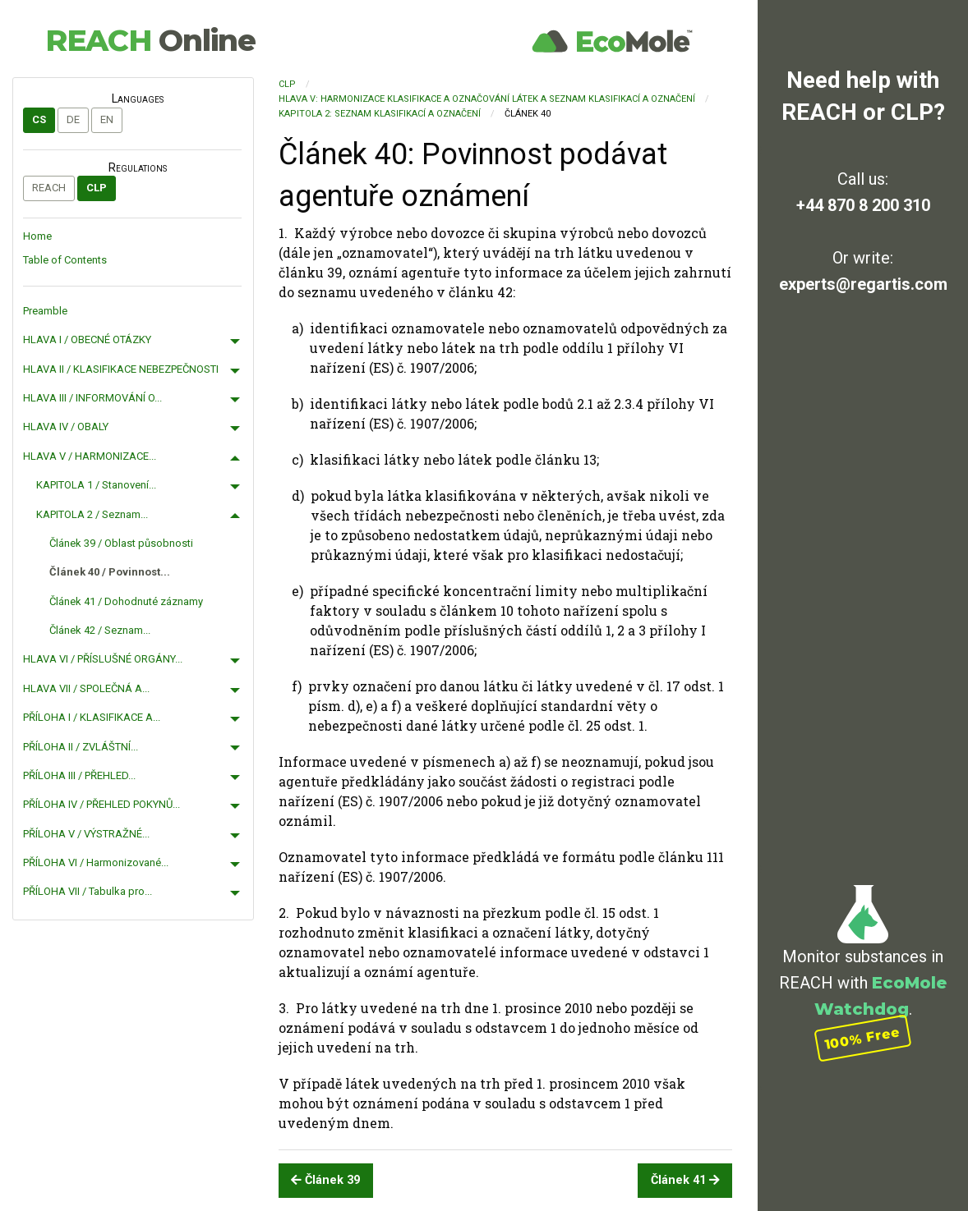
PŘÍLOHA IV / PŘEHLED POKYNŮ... (101, 804)
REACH (150, 40)
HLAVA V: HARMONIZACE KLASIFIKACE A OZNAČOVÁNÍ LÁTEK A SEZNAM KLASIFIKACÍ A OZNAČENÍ (487, 99)
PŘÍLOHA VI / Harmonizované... (95, 862)
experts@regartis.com (863, 284)
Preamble (45, 311)
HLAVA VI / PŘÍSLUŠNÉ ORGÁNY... (102, 659)
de (73, 119)
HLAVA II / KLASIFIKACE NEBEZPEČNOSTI (121, 369)
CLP (96, 187)
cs (39, 119)
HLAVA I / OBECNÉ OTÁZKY (87, 339)
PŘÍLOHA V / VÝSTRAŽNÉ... (86, 834)
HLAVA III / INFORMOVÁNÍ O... (92, 398)
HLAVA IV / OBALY (65, 426)
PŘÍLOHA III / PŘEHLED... (79, 775)
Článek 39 (325, 1180)
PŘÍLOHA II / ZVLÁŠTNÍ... (80, 747)
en (106, 119)
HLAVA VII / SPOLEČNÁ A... (86, 688)
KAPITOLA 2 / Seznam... (92, 514)
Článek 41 (685, 1180)
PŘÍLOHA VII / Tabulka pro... (87, 891)
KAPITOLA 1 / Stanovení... (96, 485)
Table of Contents (65, 260)
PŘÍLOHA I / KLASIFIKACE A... (91, 717)
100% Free (862, 1037)
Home (37, 236)
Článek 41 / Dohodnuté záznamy (126, 601)
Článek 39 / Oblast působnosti (121, 543)
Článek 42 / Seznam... (99, 630)
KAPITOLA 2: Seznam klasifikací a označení (380, 113)
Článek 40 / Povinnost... (109, 572)
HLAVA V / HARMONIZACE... (89, 456)
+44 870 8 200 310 (863, 205)
